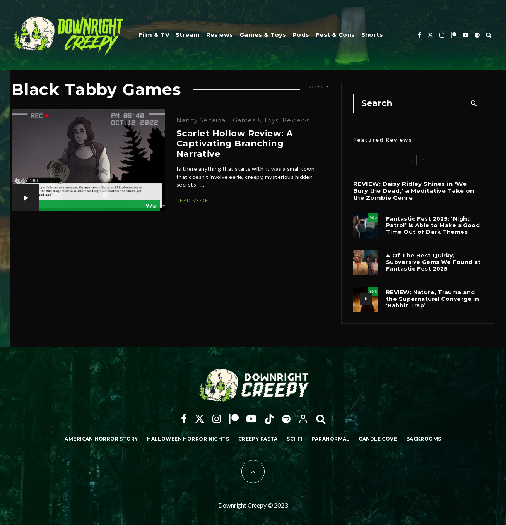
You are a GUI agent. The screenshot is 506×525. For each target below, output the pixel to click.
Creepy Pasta (258, 439)
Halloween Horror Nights (188, 439)
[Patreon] (454, 35)
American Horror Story (101, 439)
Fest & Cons (335, 34)
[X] (430, 35)
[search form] (409, 103)
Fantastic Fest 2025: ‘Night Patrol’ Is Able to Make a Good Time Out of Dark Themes (433, 225)
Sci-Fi (295, 439)
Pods (300, 34)
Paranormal (330, 439)
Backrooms (423, 439)
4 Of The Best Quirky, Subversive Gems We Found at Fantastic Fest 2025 (433, 262)
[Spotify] (477, 35)
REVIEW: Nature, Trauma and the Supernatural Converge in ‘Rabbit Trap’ (432, 299)
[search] (473, 103)
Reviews (219, 34)
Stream (188, 34)
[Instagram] (442, 35)
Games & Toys (262, 34)
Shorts (372, 34)
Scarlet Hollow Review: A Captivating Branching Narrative (234, 144)
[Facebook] (419, 35)
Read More (192, 200)
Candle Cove (378, 439)
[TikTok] (269, 419)
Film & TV (153, 34)
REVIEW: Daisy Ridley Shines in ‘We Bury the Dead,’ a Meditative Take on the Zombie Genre (413, 190)
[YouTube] (466, 35)
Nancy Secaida (201, 120)
